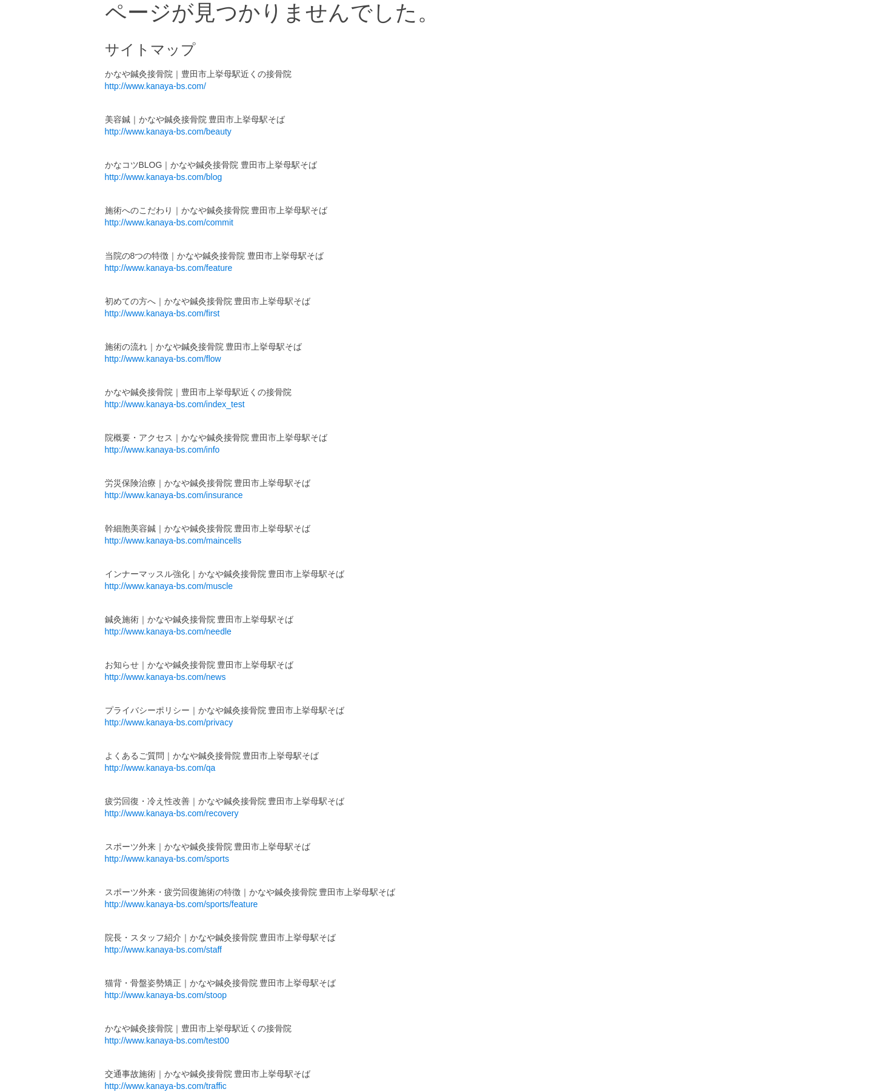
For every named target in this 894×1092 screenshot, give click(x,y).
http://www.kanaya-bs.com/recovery (172, 813)
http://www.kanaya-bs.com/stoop (166, 995)
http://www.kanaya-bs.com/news (165, 677)
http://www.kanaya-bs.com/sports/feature (181, 904)
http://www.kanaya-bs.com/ (155, 86)
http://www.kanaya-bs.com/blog (163, 177)
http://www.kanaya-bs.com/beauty (168, 131)
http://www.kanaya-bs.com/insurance (174, 495)
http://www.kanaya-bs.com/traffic (166, 1086)
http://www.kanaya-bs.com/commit (169, 222)
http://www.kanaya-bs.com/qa (160, 768)
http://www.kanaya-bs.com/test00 (167, 1040)
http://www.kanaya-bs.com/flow (163, 359)
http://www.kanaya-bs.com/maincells (173, 540)
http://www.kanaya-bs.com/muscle (169, 586)
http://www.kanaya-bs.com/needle (168, 631)
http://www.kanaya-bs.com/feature (169, 268)
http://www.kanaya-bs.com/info (162, 449)
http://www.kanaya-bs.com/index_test (175, 404)
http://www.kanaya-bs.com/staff (163, 949)
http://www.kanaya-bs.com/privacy (169, 722)
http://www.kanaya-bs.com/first (162, 313)
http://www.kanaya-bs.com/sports (167, 859)
